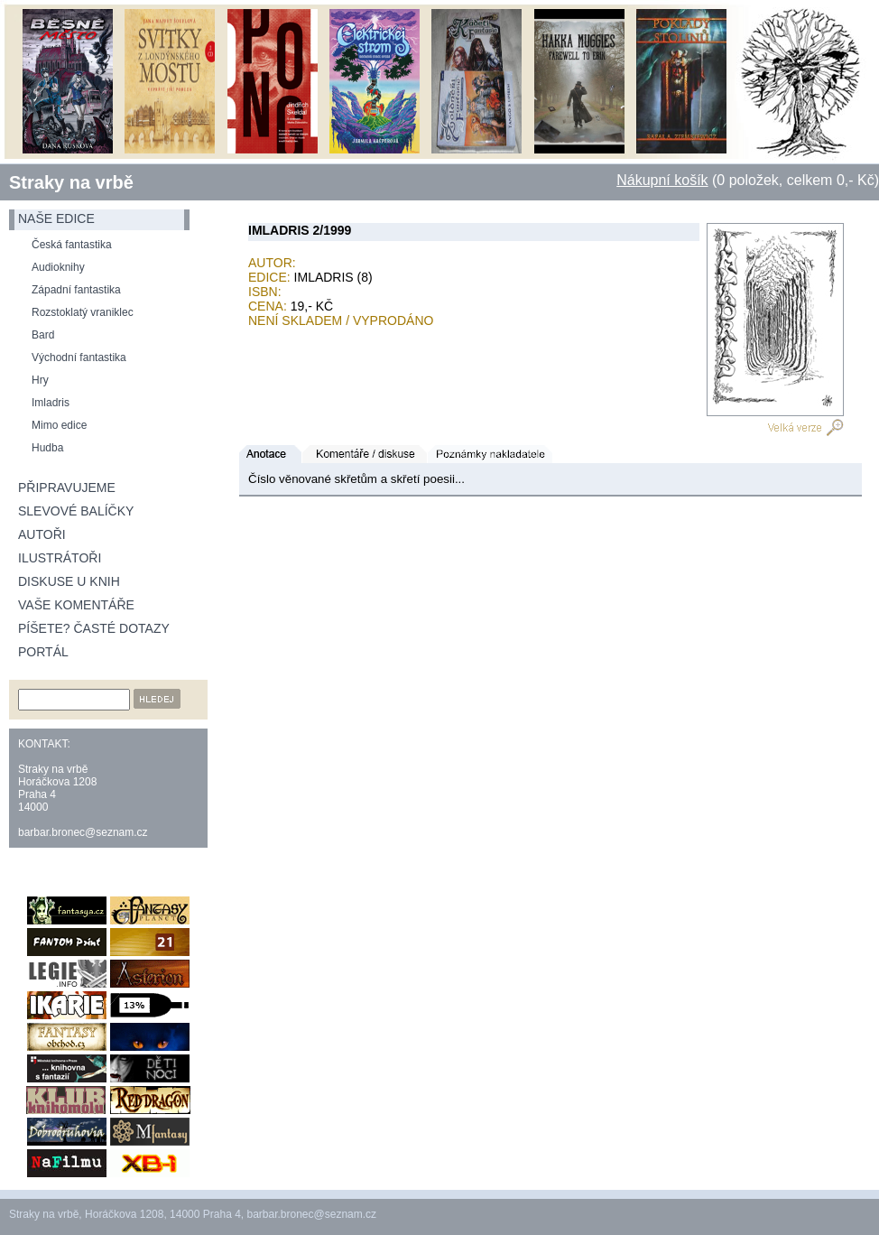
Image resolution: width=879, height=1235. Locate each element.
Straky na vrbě (71, 182)
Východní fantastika (79, 357)
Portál (43, 652)
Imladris (50, 402)
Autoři (42, 534)
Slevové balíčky (76, 511)
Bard (43, 335)
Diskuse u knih (69, 581)
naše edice (56, 218)
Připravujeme (67, 487)
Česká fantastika (72, 244)
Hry (40, 380)
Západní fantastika (76, 289)
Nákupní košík (662, 180)
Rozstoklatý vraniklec (83, 312)
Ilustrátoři (59, 558)
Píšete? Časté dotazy (94, 628)
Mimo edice (59, 425)
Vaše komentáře (76, 605)
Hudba (47, 447)
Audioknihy (58, 267)
